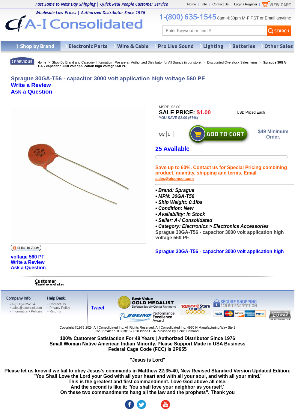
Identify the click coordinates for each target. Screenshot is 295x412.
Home (191, 4)
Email (270, 18)
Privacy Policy (58, 307)
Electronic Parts (88, 46)
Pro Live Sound (176, 46)
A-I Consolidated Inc (108, 327)
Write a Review (31, 85)
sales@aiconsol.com (174, 178)
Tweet (97, 307)
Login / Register (245, 4)
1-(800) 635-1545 (187, 17)
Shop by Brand (37, 46)
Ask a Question (31, 91)
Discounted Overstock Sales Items (232, 62)
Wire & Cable (133, 46)
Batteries (243, 46)
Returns (54, 311)
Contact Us (220, 4)
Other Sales (278, 46)
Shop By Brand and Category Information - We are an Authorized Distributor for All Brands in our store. (126, 62)
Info (204, 4)
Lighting (213, 46)
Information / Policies (26, 311)
